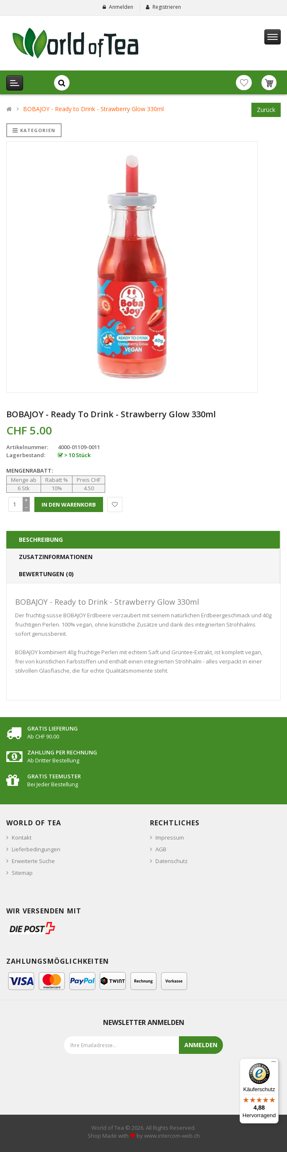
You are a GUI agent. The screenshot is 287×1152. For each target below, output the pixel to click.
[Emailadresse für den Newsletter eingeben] (135, 1045)
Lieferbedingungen (36, 849)
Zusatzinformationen (56, 557)
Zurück (266, 110)
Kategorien (34, 130)
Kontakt (21, 837)
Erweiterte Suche (33, 861)
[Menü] (274, 1063)
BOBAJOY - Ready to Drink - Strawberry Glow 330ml (93, 109)
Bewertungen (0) (46, 574)
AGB (160, 849)
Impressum (169, 837)
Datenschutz (171, 861)
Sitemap (22, 872)
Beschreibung (41, 539)
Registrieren (167, 6)
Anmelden (121, 6)
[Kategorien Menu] (14, 83)
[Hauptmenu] (272, 36)
